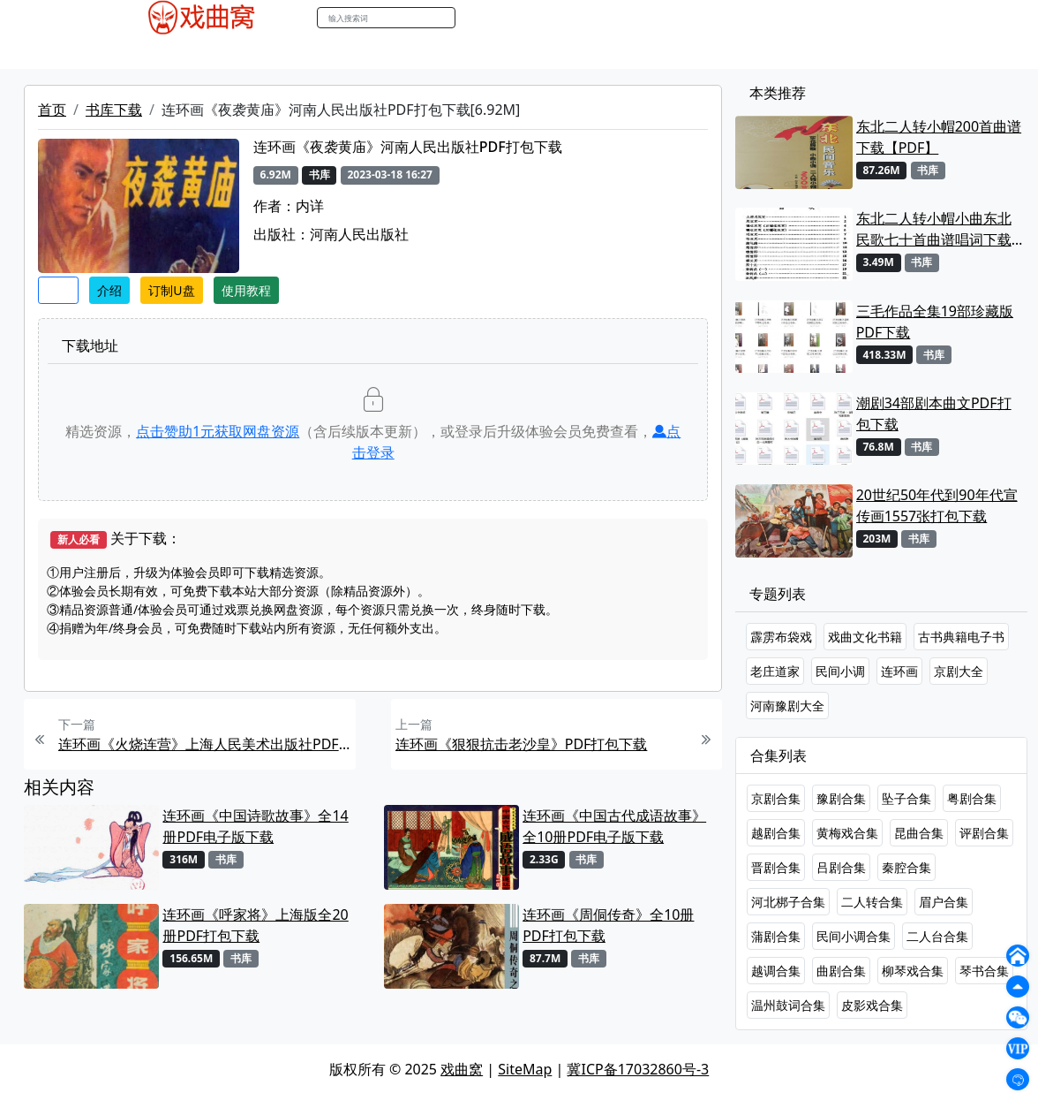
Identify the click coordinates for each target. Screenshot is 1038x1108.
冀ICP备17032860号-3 (638, 1069)
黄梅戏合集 (847, 832)
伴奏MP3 (388, 52)
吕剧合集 (841, 867)
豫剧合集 (841, 798)
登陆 (919, 18)
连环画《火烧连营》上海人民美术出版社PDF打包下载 (204, 744)
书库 (511, 52)
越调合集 (776, 970)
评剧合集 (984, 832)
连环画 (899, 671)
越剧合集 (776, 832)
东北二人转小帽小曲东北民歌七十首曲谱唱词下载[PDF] (934, 229)
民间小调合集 (853, 936)
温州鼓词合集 (788, 1005)
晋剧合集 (776, 867)
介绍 (109, 290)
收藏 (58, 290)
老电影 (260, 52)
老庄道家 (775, 671)
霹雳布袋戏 (781, 636)
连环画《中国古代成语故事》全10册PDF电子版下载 (614, 826)
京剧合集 (776, 798)
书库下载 (114, 109)
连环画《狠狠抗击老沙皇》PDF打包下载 (521, 744)
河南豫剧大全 (787, 705)
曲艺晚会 (320, 52)
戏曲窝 (461, 1069)
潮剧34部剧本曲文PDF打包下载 (934, 413)
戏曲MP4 (129, 52)
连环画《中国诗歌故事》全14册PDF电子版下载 (255, 826)
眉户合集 (943, 901)
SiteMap (525, 1069)
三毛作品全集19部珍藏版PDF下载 (934, 321)
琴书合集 (984, 970)
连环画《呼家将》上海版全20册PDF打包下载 (255, 925)
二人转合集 (872, 901)
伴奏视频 (457, 52)
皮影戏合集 (872, 1005)
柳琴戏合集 (913, 970)
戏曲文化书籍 (865, 636)
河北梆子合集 (788, 901)
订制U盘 (171, 290)
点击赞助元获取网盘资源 (217, 431)
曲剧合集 (841, 970)
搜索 (474, 17)
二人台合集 (937, 936)
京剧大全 (958, 671)
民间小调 (840, 671)
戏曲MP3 (199, 52)
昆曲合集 (919, 832)
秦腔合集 (906, 867)
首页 (52, 109)
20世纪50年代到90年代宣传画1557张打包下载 (937, 505)
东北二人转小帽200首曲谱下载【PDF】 (938, 137)
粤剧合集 (972, 798)
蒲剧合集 (776, 936)
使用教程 (246, 290)
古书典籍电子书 (961, 636)
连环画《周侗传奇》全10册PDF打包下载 (608, 925)
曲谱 (551, 52)
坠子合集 (906, 798)
